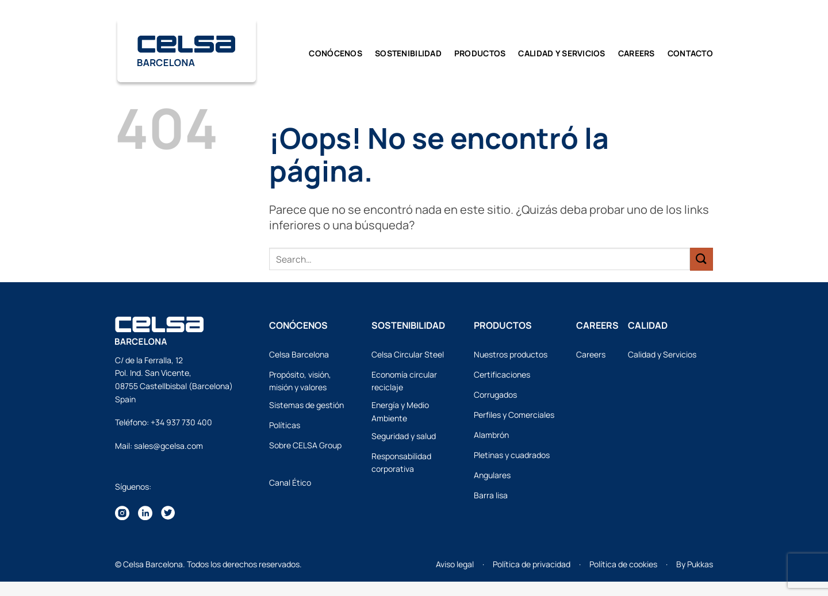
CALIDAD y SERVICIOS (561, 53)
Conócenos (335, 53)
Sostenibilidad (408, 53)
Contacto (690, 53)
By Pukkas (694, 564)
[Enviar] (701, 259)
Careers (636, 53)
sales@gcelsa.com (168, 445)
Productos (480, 53)
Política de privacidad (531, 564)
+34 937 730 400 (181, 422)
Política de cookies (623, 564)
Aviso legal (455, 564)
